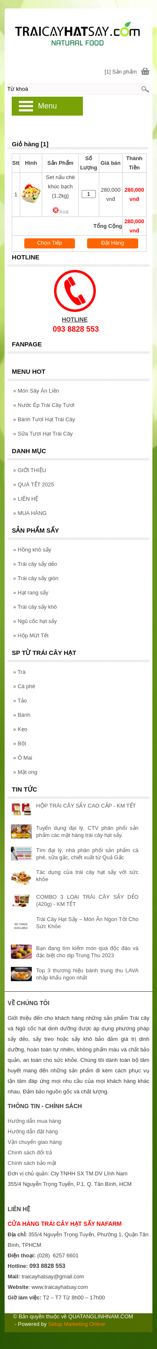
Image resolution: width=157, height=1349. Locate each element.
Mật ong (25, 772)
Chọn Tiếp (49, 243)
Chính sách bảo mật (32, 1163)
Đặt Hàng (112, 243)
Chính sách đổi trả (30, 1152)
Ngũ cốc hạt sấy (35, 621)
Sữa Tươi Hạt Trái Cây (43, 433)
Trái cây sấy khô (35, 607)
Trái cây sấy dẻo (35, 564)
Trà (19, 672)
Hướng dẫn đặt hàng (33, 1131)
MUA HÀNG (29, 513)
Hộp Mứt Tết (30, 635)
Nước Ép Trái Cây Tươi (43, 405)
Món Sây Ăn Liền (36, 391)
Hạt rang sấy (30, 592)
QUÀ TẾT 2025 (33, 484)
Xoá (60, 212)
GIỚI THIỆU (29, 470)
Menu (47, 106)
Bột (19, 743)
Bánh (21, 715)
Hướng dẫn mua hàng (34, 1121)
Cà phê (24, 686)
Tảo (20, 700)
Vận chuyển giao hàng (35, 1142)
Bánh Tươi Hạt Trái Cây (44, 419)
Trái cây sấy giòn (35, 578)
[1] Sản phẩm (121, 72)
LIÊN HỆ (25, 499)
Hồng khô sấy (32, 549)
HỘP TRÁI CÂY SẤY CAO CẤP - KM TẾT (86, 806)
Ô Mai (22, 758)
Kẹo (20, 729)
